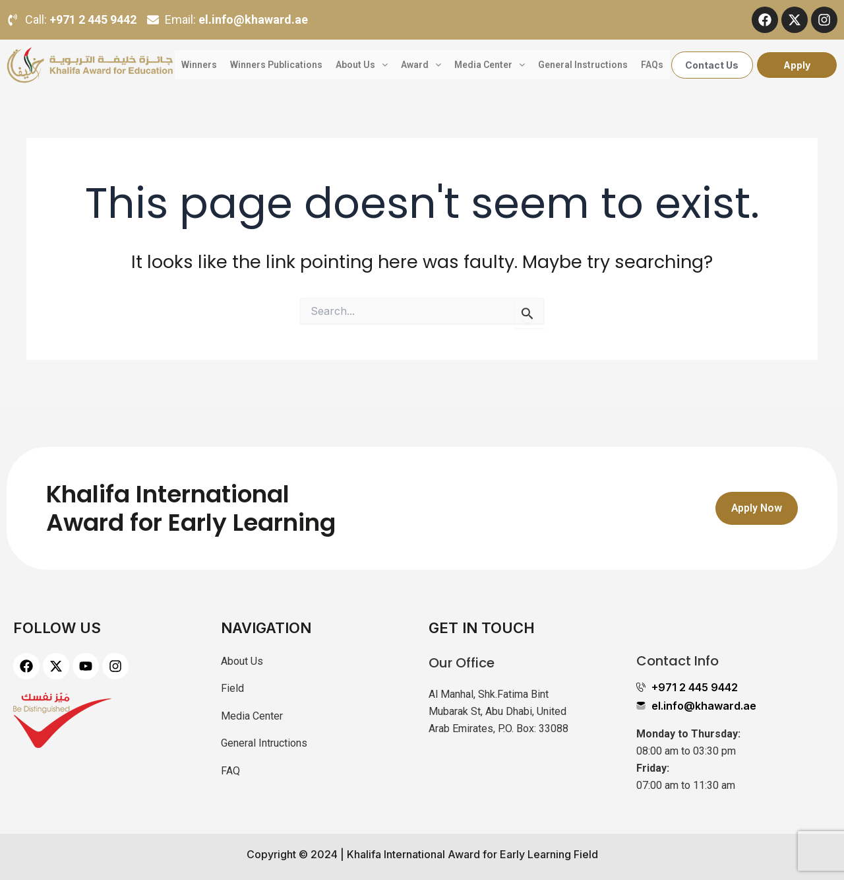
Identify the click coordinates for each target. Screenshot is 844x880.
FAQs (652, 64)
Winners (199, 64)
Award (421, 64)
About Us (362, 64)
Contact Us (711, 65)
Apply (796, 65)
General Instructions (583, 64)
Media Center (489, 64)
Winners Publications (276, 64)
